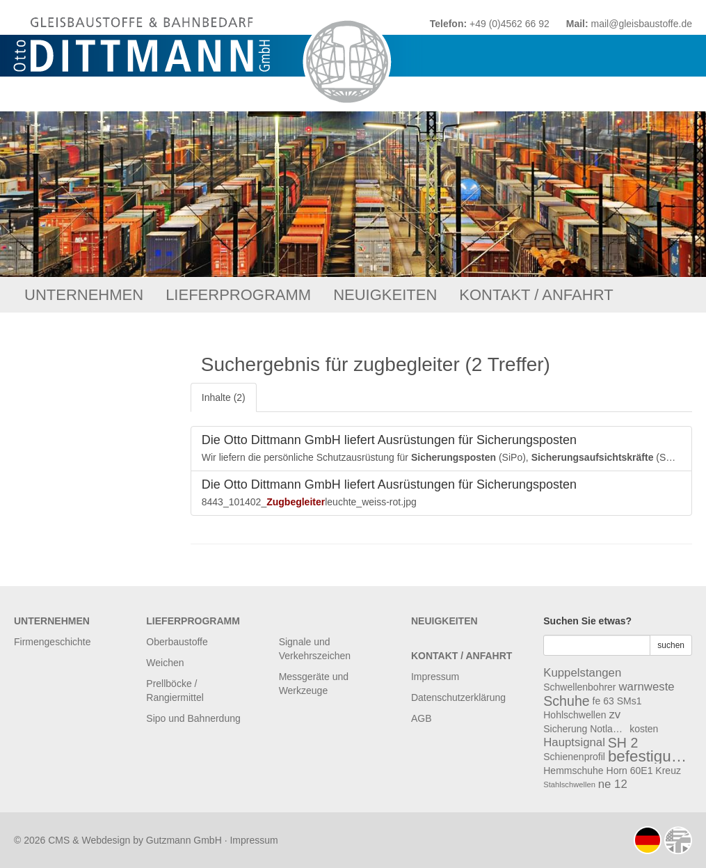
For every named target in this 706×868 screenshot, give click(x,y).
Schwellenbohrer (579, 687)
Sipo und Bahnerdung (193, 718)
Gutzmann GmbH (184, 840)
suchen (670, 645)
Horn (617, 770)
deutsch (647, 840)
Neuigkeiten (385, 294)
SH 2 (623, 743)
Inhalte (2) (224, 397)
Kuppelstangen (582, 672)
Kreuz (668, 770)
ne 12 (612, 784)
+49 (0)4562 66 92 (509, 23)
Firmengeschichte (52, 641)
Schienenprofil (574, 756)
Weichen (165, 662)
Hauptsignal (574, 742)
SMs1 (629, 701)
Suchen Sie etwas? (587, 620)
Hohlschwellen (574, 714)
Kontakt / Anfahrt (536, 294)
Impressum (435, 676)
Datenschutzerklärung (458, 697)
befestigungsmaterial (649, 757)
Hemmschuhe (573, 770)
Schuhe (566, 701)
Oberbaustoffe (176, 641)
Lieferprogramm (238, 294)
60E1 (641, 770)
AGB (421, 718)
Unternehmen (83, 294)
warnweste (646, 686)
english (678, 840)
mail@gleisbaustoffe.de (641, 23)
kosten (643, 728)
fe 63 (603, 701)
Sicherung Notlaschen (585, 728)
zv (614, 714)
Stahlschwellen (569, 784)
